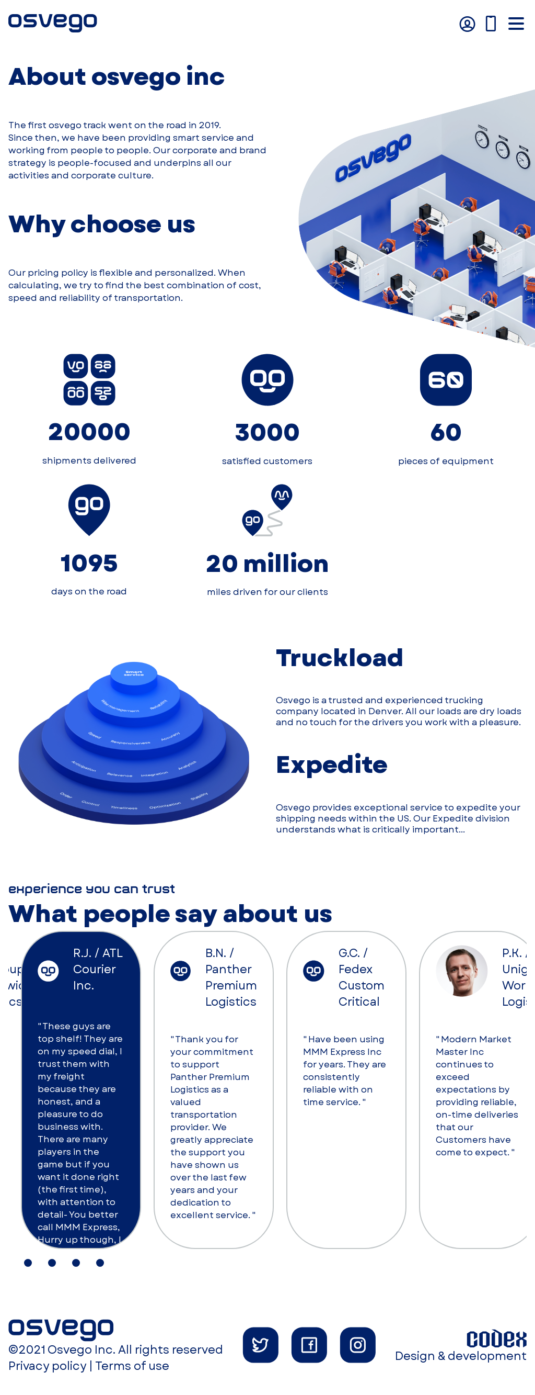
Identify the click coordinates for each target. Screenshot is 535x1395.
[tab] (28, 1263)
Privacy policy (47, 1366)
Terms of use (132, 1366)
